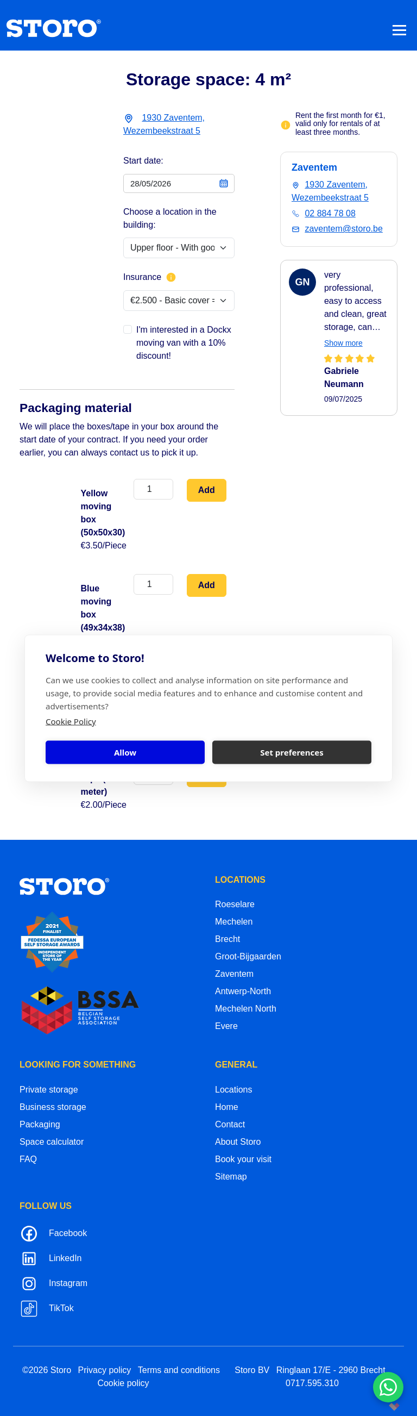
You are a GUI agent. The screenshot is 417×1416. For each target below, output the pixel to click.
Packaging (40, 1124)
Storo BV (252, 1370)
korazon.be (377, 1406)
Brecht (227, 939)
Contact (230, 1124)
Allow (125, 752)
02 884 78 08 (330, 213)
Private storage (49, 1089)
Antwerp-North (243, 991)
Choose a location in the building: (170, 218)
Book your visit (243, 1159)
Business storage (53, 1107)
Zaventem (234, 973)
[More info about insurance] (171, 277)
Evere (226, 1026)
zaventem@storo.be (343, 228)
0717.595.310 (312, 1383)
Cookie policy (123, 1383)
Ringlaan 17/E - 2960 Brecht (331, 1370)
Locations (233, 1089)
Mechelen (233, 921)
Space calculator (52, 1141)
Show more (343, 343)
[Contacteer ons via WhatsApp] (388, 1387)
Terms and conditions (179, 1370)
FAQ (28, 1159)
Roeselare (235, 904)
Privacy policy (104, 1370)
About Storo (238, 1141)
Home (226, 1107)
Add (206, 490)
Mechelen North (245, 1008)
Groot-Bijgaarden (248, 956)
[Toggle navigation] (399, 29)
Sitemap (231, 1176)
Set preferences (292, 752)
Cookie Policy (71, 720)
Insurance (149, 277)
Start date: (143, 160)
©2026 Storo (46, 1370)
